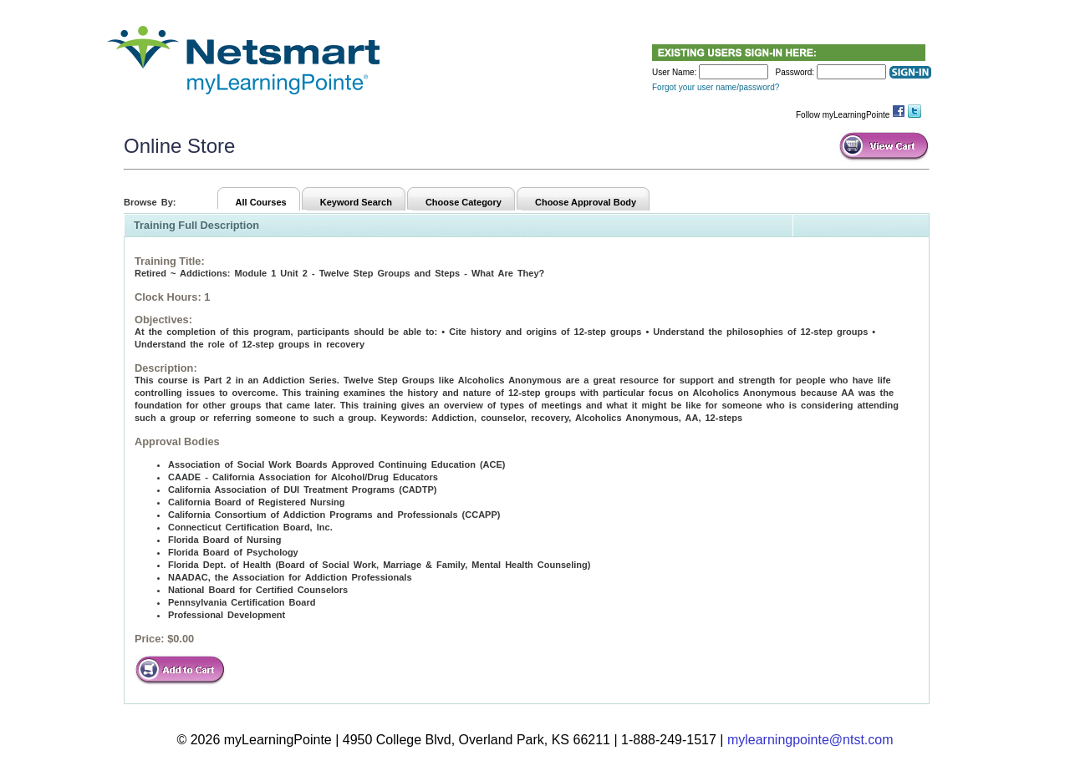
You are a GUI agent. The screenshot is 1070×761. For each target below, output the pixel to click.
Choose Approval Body (585, 202)
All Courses (261, 202)
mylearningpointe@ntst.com (810, 740)
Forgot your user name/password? (715, 87)
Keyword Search (356, 202)
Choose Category (463, 202)
